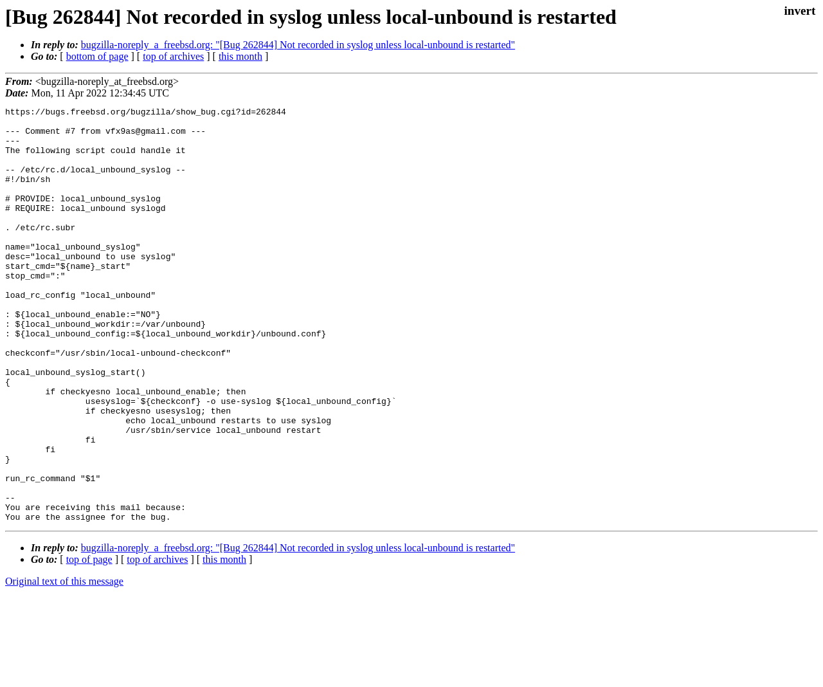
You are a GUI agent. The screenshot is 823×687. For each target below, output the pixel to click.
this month (240, 56)
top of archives (173, 56)
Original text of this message (64, 664)
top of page (89, 642)
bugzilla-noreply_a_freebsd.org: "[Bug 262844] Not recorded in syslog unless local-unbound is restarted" (298, 44)
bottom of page (97, 56)
